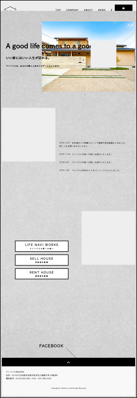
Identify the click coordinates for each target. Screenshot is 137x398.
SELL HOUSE (42, 260)
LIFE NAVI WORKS (42, 246)
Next (132, 93)
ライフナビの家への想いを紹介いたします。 (92, 154)
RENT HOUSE (42, 274)
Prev (45, 93)
